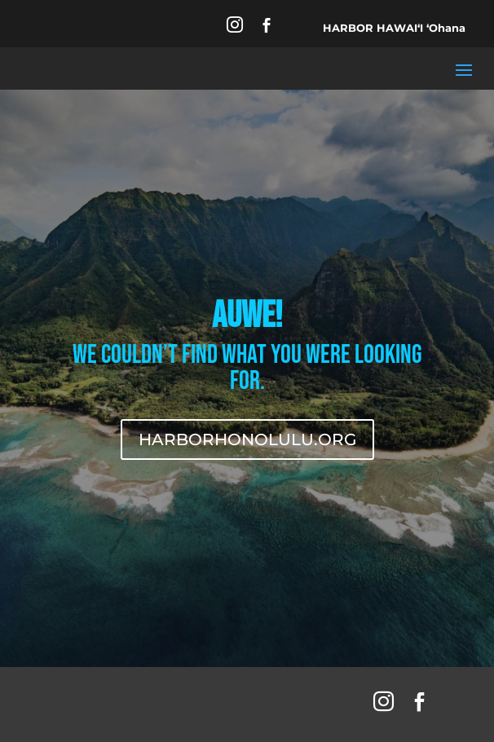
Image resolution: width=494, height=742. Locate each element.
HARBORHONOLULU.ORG (247, 439)
